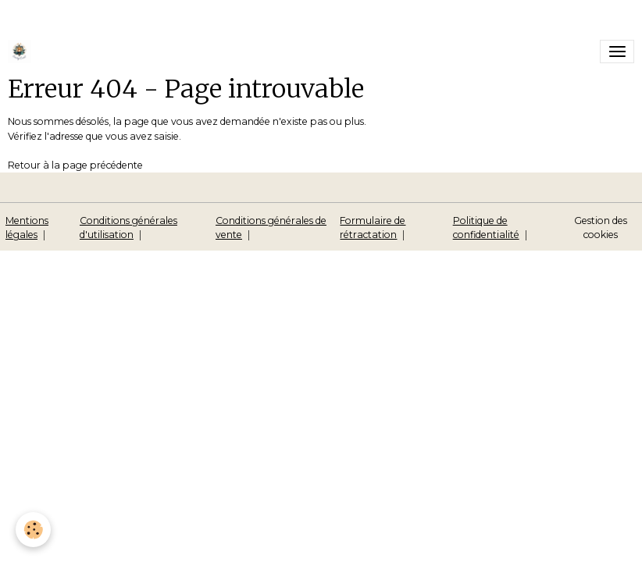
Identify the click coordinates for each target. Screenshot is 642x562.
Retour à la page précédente (75, 165)
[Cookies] (33, 529)
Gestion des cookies (600, 227)
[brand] (22, 51)
